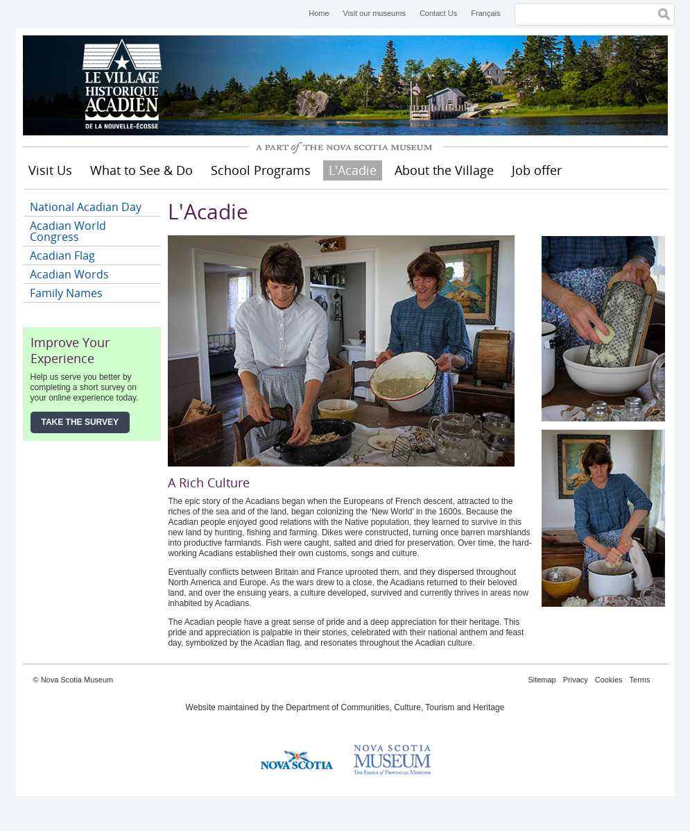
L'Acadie (353, 170)
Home (319, 13)
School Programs (261, 170)
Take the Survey (80, 422)
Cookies (609, 679)
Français (485, 13)
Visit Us (50, 170)
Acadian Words (69, 274)
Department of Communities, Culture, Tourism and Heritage (395, 707)
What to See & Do (141, 170)
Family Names (66, 293)
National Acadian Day (85, 207)
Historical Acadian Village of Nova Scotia (127, 85)
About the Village (444, 170)
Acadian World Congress (68, 231)
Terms (640, 679)
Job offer (537, 170)
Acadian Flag (62, 255)
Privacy (575, 679)
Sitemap (541, 679)
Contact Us (438, 13)
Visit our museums (374, 13)
